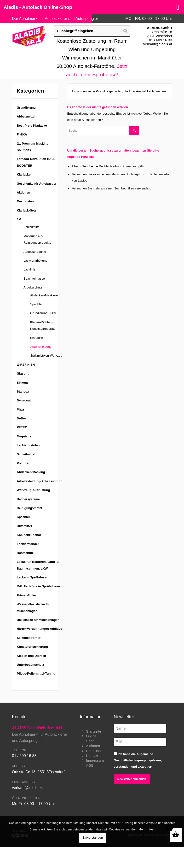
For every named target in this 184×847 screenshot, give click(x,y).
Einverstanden (93, 837)
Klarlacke (24, 174)
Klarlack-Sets (26, 210)
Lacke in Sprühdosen (32, 577)
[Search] (125, 30)
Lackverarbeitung (35, 260)
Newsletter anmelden (131, 779)
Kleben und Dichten (31, 656)
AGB (90, 765)
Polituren (23, 463)
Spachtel (36, 304)
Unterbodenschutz (30, 664)
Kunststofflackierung (32, 646)
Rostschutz (25, 553)
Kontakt (92, 755)
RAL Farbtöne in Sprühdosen (38, 586)
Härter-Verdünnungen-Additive (39, 628)
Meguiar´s (24, 436)
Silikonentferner (28, 638)
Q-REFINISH (26, 364)
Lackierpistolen (28, 445)
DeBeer (22, 418)
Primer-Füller (26, 595)
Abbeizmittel (26, 116)
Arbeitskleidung (41, 346)
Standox (23, 391)
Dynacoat (24, 400)
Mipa (20, 409)
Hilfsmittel (24, 526)
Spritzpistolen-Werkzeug (47, 355)
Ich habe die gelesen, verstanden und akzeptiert (138, 760)
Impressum (95, 760)
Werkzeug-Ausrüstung (33, 490)
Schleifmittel (31, 227)
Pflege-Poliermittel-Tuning (36, 673)
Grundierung (26, 107)
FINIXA (22, 134)
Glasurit (23, 373)
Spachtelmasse (34, 278)
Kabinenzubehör (29, 535)
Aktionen (23, 192)
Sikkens (23, 382)
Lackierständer (28, 544)
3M (19, 219)
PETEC (22, 427)
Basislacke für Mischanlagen (38, 620)
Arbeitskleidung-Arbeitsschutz (39, 481)
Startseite (93, 731)
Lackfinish (30, 269)
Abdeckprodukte (34, 251)
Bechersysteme (28, 499)
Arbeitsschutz (32, 287)
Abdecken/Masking (31, 472)
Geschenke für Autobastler (37, 183)
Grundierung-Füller (43, 313)
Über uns (93, 751)
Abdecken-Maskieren (44, 295)
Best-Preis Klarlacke (32, 125)
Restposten (25, 201)
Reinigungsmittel (29, 508)
